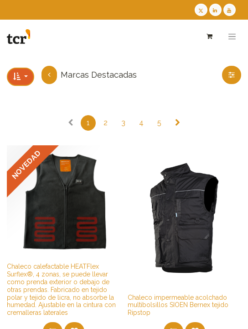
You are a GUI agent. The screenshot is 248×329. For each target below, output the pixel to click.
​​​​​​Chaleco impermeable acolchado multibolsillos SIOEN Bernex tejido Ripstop (178, 305)
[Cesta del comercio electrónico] (209, 36)
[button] (20, 77)
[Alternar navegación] (232, 36)
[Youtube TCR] (229, 10)
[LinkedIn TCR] (215, 10)
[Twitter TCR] (201, 10)
